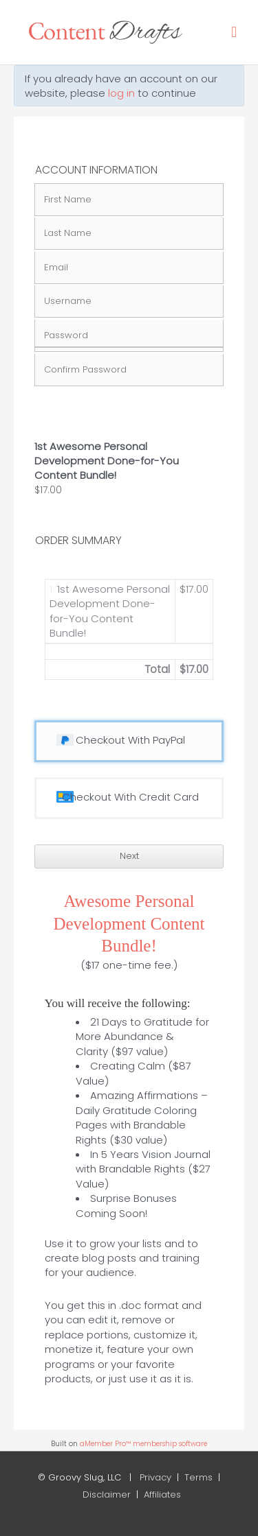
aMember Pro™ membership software (143, 1443)
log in (121, 93)
